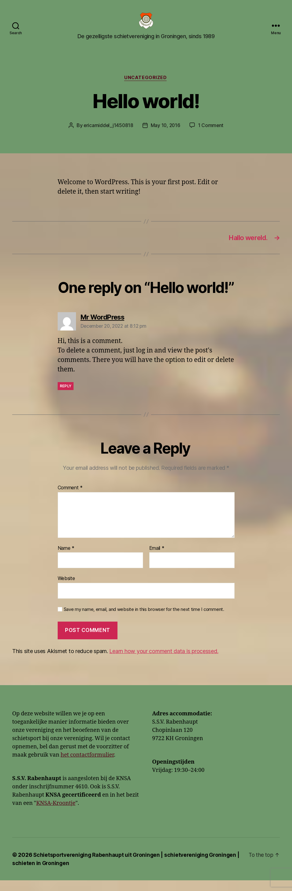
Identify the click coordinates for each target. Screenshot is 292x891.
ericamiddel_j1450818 (108, 135)
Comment (70, 498)
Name (66, 558)
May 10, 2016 (165, 135)
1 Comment (212, 135)
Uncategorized (145, 87)
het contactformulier (87, 765)
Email (156, 558)
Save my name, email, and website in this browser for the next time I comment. (144, 620)
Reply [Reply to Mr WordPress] (66, 396)
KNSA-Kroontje (55, 813)
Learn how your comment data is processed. (163, 662)
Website (66, 589)
